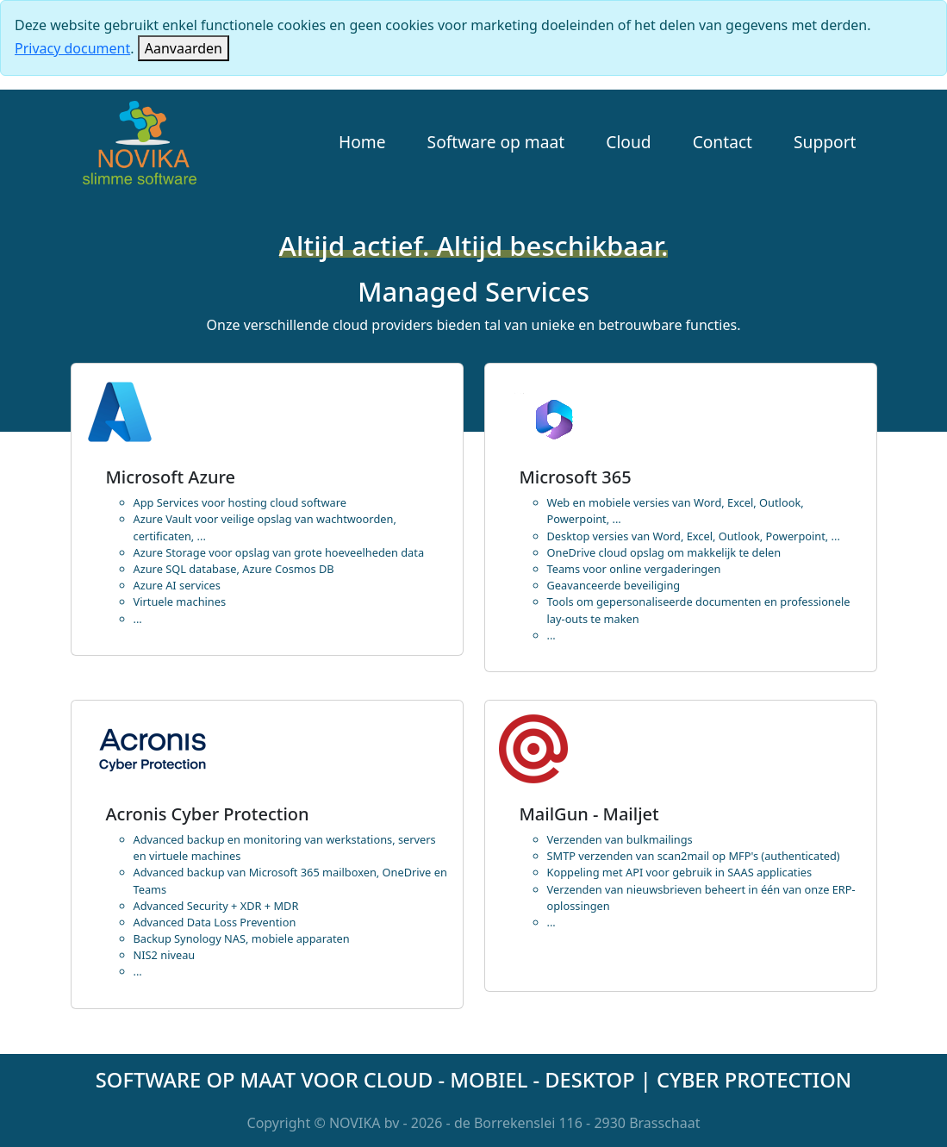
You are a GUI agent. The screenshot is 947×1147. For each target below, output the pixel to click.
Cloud (628, 141)
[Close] (183, 48)
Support (825, 141)
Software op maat (496, 141)
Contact (722, 141)
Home (362, 141)
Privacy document (72, 48)
